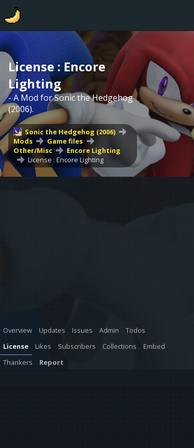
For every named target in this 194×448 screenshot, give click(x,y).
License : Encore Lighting (65, 159)
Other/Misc (32, 150)
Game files (65, 141)
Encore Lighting (94, 150)
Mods (23, 141)
